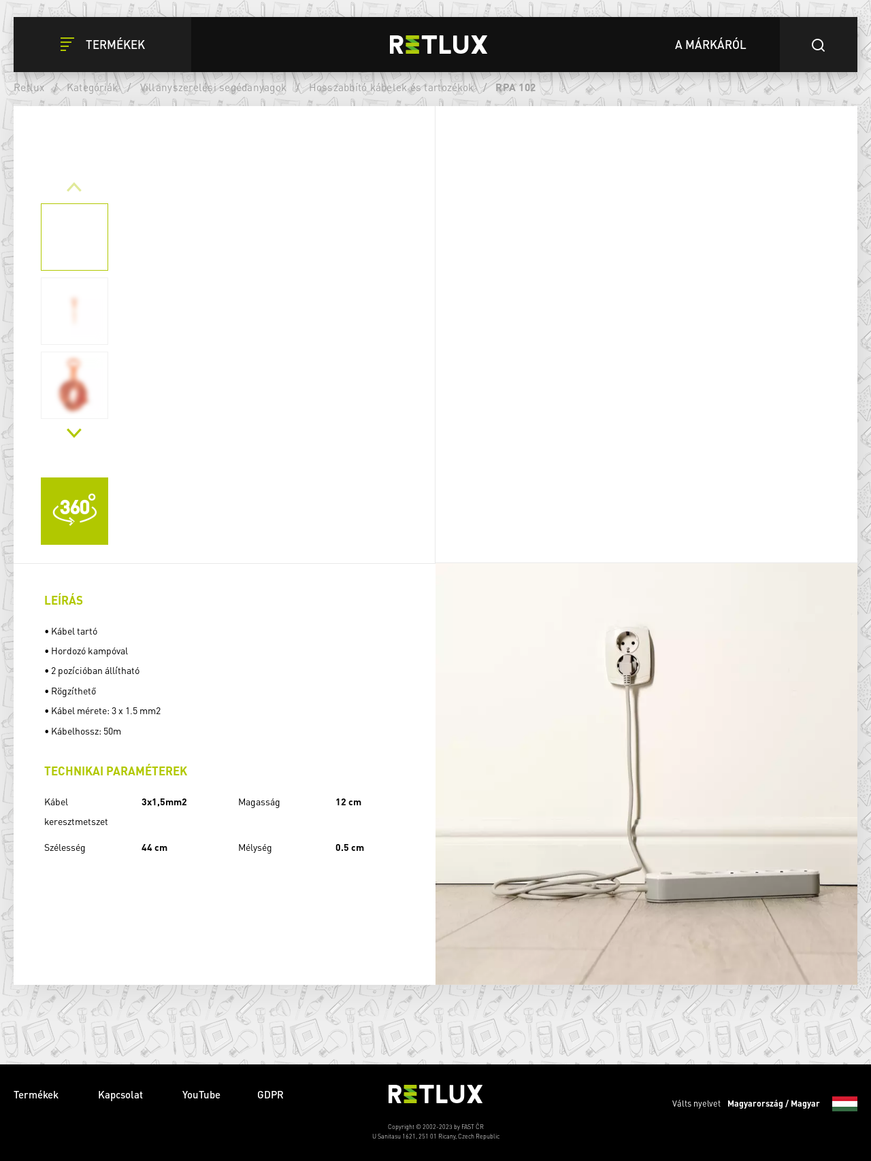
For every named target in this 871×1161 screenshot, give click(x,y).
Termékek (37, 1094)
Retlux (29, 87)
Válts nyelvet (764, 1103)
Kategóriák (92, 87)
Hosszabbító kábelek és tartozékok (391, 87)
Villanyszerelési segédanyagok (213, 87)
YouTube (201, 1094)
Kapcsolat (122, 1094)
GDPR (270, 1094)
